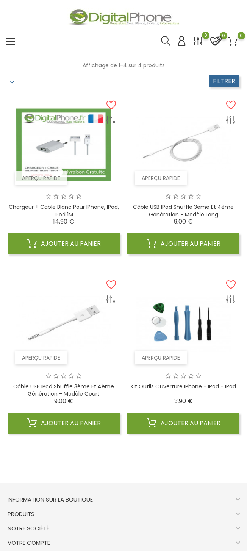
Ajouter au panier (64, 244)
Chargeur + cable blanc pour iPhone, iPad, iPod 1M (64, 210)
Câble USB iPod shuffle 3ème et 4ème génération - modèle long (183, 210)
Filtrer (224, 81)
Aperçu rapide (41, 178)
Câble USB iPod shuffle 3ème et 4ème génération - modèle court (63, 390)
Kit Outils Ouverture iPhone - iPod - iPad (183, 386)
